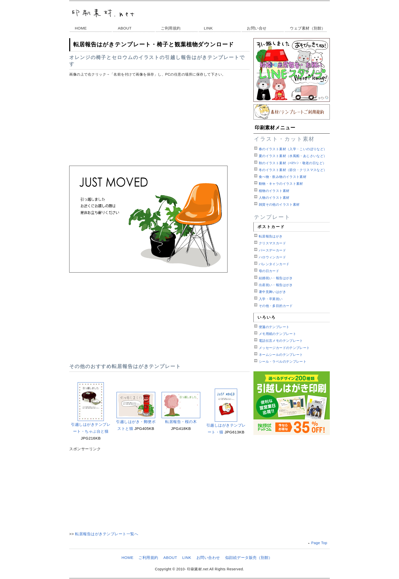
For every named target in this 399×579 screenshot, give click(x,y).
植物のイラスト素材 (274, 191)
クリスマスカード (272, 243)
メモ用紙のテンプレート (277, 334)
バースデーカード (272, 250)
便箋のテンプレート (274, 327)
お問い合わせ (208, 557)
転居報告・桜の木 (181, 421)
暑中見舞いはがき (272, 292)
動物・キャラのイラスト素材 (281, 184)
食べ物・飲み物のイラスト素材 (282, 177)
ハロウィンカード (272, 257)
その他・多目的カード (276, 306)
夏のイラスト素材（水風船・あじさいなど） (293, 156)
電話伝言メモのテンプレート (281, 341)
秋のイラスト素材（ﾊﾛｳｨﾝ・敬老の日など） (292, 163)
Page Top (319, 543)
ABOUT (125, 28)
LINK (208, 28)
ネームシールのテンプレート (281, 355)
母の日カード (269, 271)
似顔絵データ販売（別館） (249, 557)
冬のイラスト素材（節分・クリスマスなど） (293, 170)
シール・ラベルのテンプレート (282, 361)
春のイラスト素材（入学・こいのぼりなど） (293, 149)
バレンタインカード (274, 264)
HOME (81, 28)
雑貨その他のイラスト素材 (279, 204)
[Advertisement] (159, 116)
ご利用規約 (171, 28)
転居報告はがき (271, 236)
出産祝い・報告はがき (276, 285)
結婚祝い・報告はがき (276, 278)
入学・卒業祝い (271, 299)
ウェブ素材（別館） (307, 28)
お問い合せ (257, 28)
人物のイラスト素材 (274, 198)
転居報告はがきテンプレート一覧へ (106, 534)
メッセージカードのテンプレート (284, 348)
